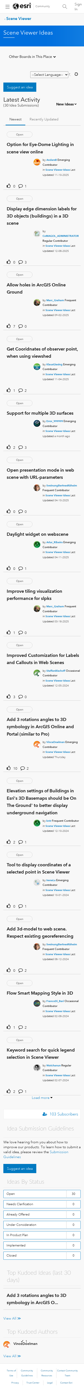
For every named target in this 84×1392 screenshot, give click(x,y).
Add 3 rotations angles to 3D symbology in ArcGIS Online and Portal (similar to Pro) (40, 727)
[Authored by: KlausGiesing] (54, 364)
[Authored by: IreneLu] (51, 880)
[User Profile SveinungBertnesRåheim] (37, 487)
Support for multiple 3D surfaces (40, 413)
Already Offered (18, 1214)
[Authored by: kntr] (48, 820)
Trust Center (32, 1382)
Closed (11, 1255)
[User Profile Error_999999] (37, 422)
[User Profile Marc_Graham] (37, 301)
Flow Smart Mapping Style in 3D (40, 993)
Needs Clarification (19, 1204)
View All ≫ (12, 1318)
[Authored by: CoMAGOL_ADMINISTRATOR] (61, 235)
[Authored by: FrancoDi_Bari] (55, 1001)
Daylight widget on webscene (37, 534)
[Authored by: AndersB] (51, 159)
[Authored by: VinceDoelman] (55, 742)
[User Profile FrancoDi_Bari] (37, 1002)
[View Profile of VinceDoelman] (25, 1344)
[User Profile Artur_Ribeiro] (37, 543)
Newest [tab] (15, 119)
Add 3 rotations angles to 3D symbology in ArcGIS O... (36, 1299)
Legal (50, 1382)
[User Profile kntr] (37, 822)
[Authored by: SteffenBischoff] (55, 670)
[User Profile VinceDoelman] (37, 743)
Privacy (15, 1382)
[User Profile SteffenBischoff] (37, 672)
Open (10, 1194)
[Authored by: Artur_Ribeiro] (54, 542)
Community (42, 6)
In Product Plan (17, 1235)
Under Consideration (21, 1225)
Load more (41, 1098)
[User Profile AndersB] (37, 161)
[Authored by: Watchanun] (53, 1065)
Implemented (16, 1245)
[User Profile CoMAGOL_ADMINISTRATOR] (37, 233)
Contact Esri (66, 1382)
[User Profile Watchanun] (37, 1067)
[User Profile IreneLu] (37, 881)
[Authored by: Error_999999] (54, 421)
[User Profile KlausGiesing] (37, 366)
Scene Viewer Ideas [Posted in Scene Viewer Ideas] (57, 169)
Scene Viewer (18, 18)
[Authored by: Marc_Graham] (55, 300)
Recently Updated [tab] (44, 119)
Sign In (78, 6)
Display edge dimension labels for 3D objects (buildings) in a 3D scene (42, 216)
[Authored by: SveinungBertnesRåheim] (61, 485)
